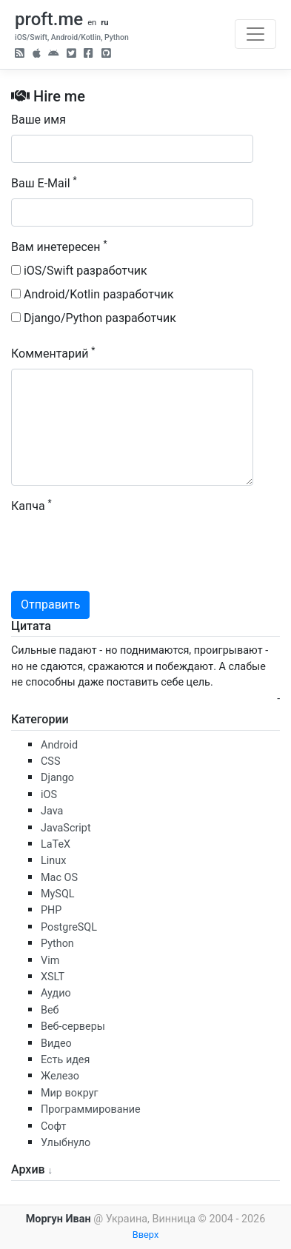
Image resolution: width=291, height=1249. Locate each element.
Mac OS (59, 877)
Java (52, 811)
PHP (51, 910)
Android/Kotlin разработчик (92, 294)
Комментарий (53, 353)
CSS (50, 761)
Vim (50, 960)
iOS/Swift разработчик (79, 271)
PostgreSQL (69, 927)
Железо (60, 1076)
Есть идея (65, 1060)
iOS (49, 794)
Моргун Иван (58, 1219)
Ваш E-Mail (44, 182)
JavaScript (66, 828)
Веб (50, 1010)
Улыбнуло (65, 1142)
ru (104, 22)
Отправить (50, 604)
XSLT (52, 977)
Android (59, 745)
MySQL (58, 894)
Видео (56, 1043)
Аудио (56, 993)
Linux (53, 860)
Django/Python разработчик (93, 318)
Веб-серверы (73, 1026)
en (91, 22)
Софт (53, 1126)
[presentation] (123, 550)
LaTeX (55, 844)
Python (57, 943)
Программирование (91, 1109)
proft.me (49, 19)
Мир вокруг (69, 1093)
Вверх (146, 1234)
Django (57, 777)
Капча (31, 505)
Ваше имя (38, 120)
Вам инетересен (59, 246)
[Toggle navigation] (255, 34)
